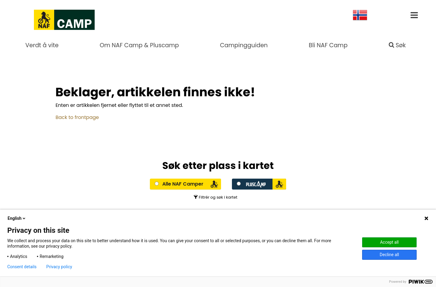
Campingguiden (244, 45)
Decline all (389, 254)
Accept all (389, 242)
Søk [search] (397, 45)
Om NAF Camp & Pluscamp (139, 45)
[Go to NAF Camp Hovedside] (47, 18)
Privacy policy (59, 266)
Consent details (22, 266)
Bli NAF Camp (328, 45)
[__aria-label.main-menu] (414, 16)
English (17, 218)
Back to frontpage (77, 117)
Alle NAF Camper (182, 183)
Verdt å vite (42, 45)
